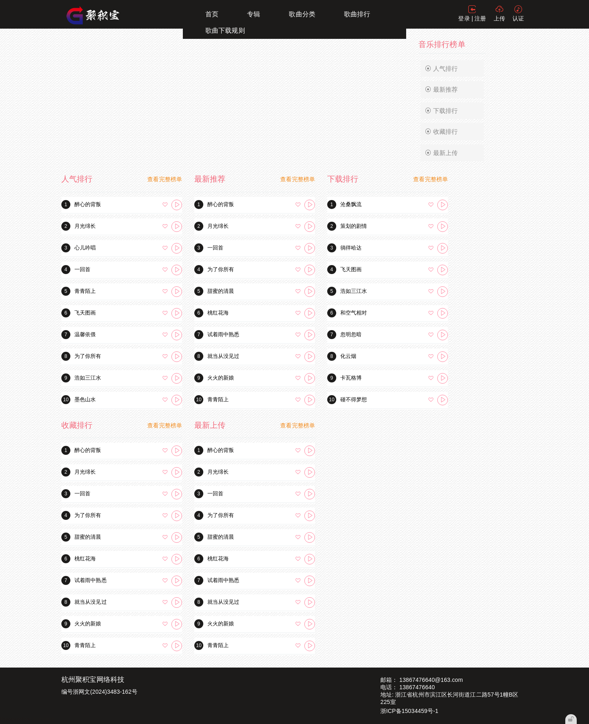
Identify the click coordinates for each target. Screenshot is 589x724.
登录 (464, 18)
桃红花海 (218, 313)
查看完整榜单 (164, 179)
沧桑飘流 (351, 204)
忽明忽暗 (351, 334)
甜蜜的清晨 (220, 291)
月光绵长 (85, 226)
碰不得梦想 (353, 399)
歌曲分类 (302, 14)
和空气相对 (353, 313)
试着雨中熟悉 (223, 334)
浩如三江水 (87, 378)
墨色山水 (85, 399)
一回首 (82, 269)
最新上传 (441, 153)
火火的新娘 (220, 378)
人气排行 (441, 69)
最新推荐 (441, 89)
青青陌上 (85, 291)
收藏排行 (441, 132)
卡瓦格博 (351, 378)
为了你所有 (87, 356)
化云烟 (348, 356)
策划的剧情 (353, 226)
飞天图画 (85, 313)
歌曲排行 (357, 14)
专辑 (253, 14)
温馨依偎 (85, 334)
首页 (211, 14)
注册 (480, 18)
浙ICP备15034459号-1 (409, 711)
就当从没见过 (223, 356)
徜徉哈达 (351, 248)
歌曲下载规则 (225, 30)
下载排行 (441, 111)
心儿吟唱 (85, 248)
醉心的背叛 (87, 204)
